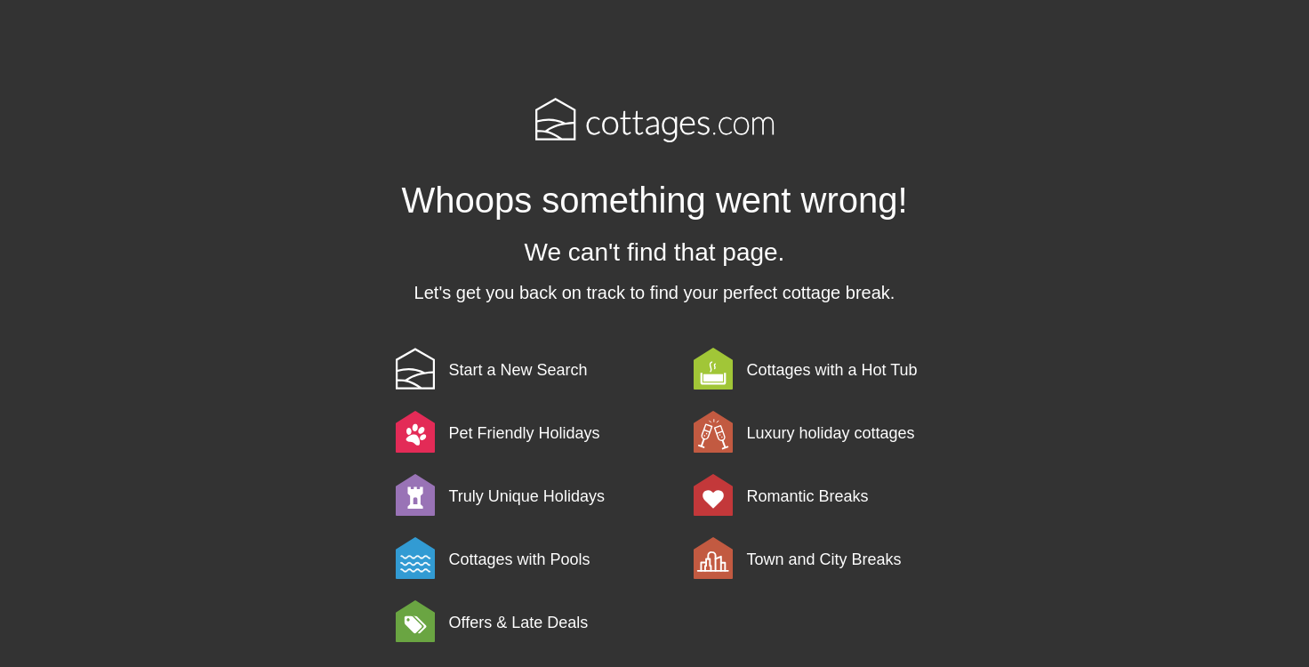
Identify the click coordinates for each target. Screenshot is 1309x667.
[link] (541, 368)
